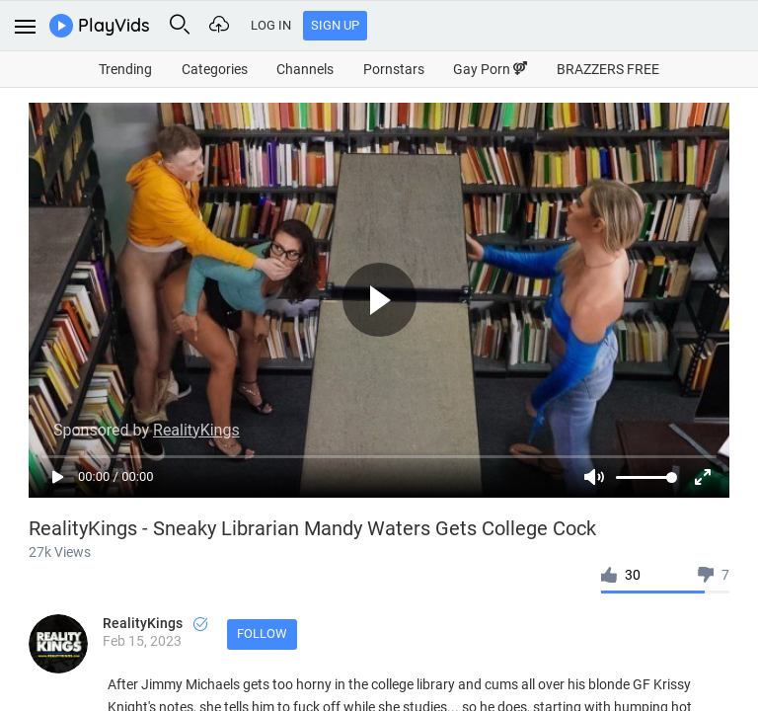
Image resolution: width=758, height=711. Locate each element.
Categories (215, 69)
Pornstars (393, 69)
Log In (271, 25)
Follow (262, 633)
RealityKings (155, 623)
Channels (305, 69)
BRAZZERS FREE (608, 69)
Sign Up (335, 25)
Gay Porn (490, 69)
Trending (125, 69)
